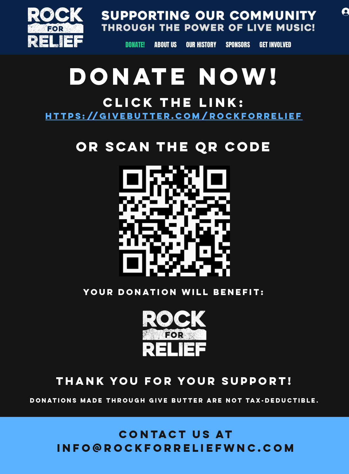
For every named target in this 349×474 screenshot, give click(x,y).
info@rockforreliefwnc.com (176, 448)
